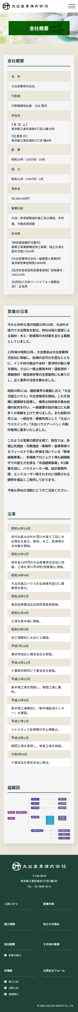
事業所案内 (15, 955)
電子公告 (14, 981)
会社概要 (9, 944)
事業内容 (48, 904)
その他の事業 (51, 944)
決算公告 (14, 988)
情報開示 (14, 994)
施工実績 (9, 924)
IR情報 (8, 970)
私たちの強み (51, 924)
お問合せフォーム (54, 970)
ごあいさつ (11, 904)
